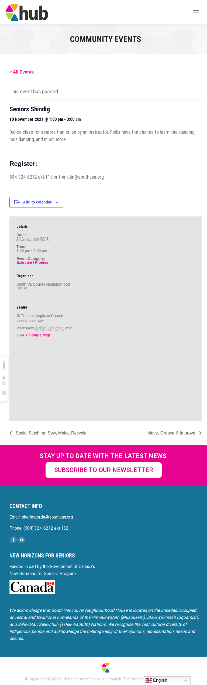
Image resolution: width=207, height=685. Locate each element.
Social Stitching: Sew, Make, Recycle (51, 433)
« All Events (21, 72)
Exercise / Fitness (32, 262)
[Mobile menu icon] (196, 12)
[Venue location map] (44, 383)
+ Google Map (37, 335)
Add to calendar (37, 202)
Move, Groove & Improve (171, 433)
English (156, 680)
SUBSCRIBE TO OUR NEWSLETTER (103, 470)
